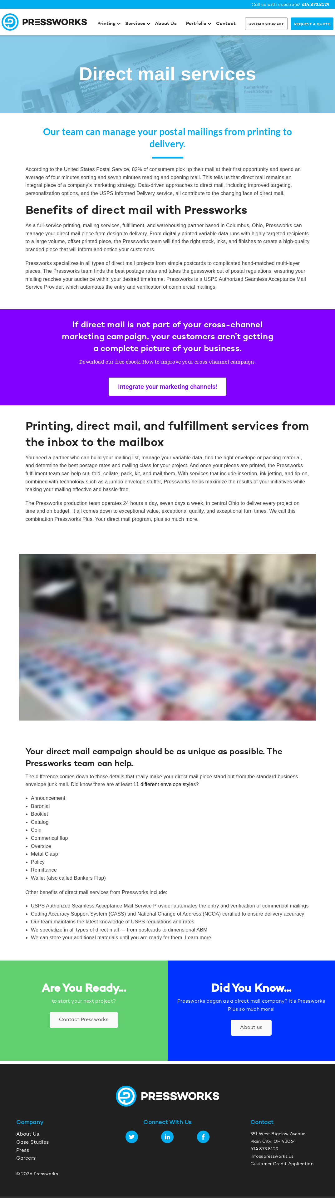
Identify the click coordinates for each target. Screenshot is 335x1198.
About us (251, 1027)
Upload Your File (266, 24)
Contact (226, 24)
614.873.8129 (316, 4)
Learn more (198, 937)
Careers (26, 1158)
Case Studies (32, 1142)
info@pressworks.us (272, 1157)
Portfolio (196, 24)
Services (135, 24)
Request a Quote (312, 24)
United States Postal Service (96, 169)
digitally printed (180, 233)
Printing (106, 24)
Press (22, 1150)
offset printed (82, 241)
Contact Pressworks (84, 1019)
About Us (166, 24)
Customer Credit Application (281, 1164)
